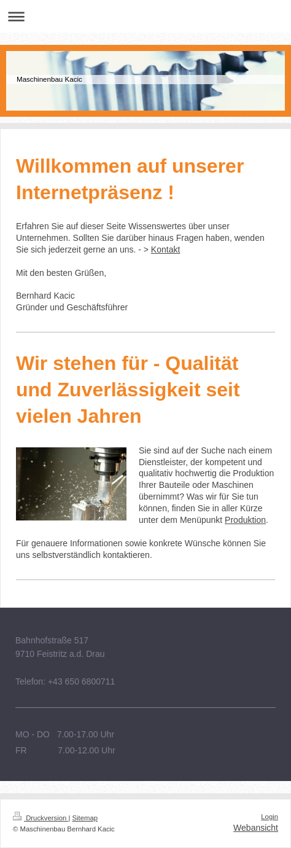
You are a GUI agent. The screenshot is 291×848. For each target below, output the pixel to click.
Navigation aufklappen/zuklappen (145, 16)
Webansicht (255, 828)
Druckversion (40, 818)
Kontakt (165, 249)
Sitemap (85, 818)
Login (269, 816)
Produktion (245, 520)
